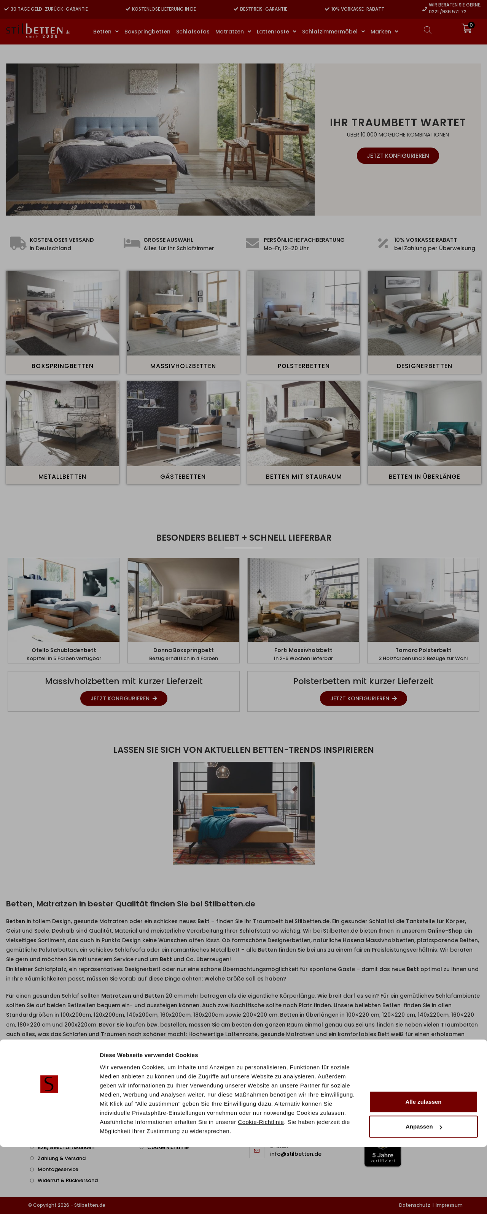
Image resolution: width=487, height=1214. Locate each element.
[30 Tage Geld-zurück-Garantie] (6, 9)
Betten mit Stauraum (304, 476)
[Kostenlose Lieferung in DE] (128, 9)
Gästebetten (183, 476)
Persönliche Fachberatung (304, 240)
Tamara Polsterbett (423, 650)
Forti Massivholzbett (303, 650)
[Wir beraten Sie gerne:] (424, 9)
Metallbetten (62, 476)
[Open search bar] (427, 29)
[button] (15, 813)
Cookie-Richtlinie (261, 1188)
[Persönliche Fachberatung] (252, 243)
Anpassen (424, 1193)
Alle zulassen (423, 1169)
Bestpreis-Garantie (263, 9)
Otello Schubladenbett (64, 650)
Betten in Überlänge (424, 476)
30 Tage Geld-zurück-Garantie (49, 9)
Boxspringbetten (63, 366)
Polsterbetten (304, 366)
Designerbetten (424, 366)
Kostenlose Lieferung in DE (164, 9)
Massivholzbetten (183, 366)
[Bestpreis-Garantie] (236, 9)
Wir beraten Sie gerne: (455, 5)
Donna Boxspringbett (183, 650)
